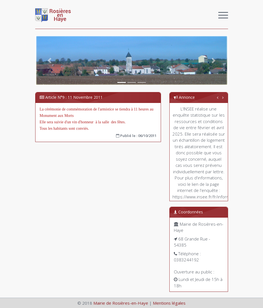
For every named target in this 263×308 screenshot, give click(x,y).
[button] (49, 60)
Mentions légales (169, 303)
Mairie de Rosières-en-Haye (120, 303)
